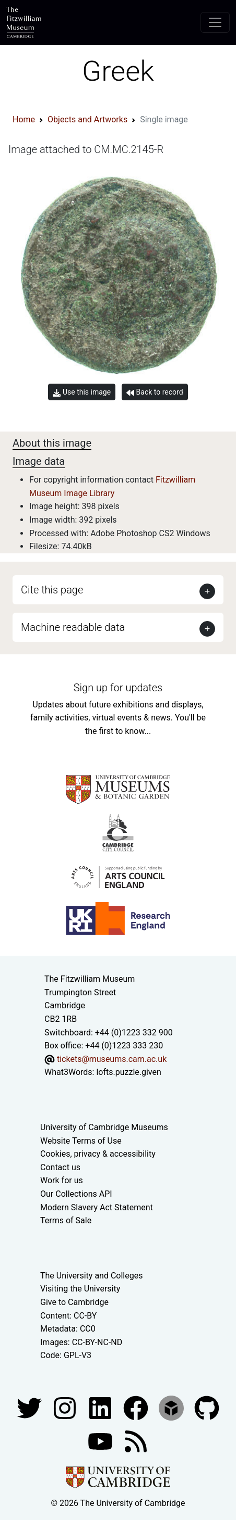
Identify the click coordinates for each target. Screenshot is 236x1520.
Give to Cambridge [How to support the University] (74, 1302)
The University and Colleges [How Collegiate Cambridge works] (91, 1276)
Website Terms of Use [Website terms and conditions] (81, 1141)
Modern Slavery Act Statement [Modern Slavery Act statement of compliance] (96, 1207)
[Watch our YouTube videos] (101, 1441)
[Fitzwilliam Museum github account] (206, 1407)
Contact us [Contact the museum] (60, 1167)
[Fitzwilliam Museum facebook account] (101, 1407)
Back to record (154, 392)
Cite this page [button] (52, 590)
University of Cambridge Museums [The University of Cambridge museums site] (104, 1127)
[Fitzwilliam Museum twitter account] (30, 1407)
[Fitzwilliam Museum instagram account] (66, 1407)
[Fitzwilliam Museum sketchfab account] (172, 1407)
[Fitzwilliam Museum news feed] (135, 1441)
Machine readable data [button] (73, 627)
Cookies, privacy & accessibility (98, 1154)
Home (24, 119)
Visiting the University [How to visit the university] (80, 1289)
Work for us (61, 1180)
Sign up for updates (118, 687)
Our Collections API (76, 1194)
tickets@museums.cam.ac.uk (112, 1059)
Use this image (82, 392)
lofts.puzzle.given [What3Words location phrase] (128, 1072)
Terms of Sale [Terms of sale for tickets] (65, 1220)
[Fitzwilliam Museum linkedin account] (137, 1407)
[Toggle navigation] (215, 22)
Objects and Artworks (87, 119)
